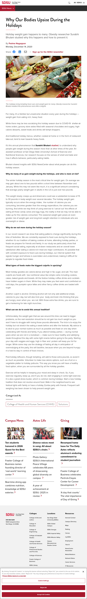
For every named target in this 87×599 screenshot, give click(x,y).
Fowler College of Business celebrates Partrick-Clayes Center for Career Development (71, 478)
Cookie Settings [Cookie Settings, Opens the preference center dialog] (43, 582)
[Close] (83, 572)
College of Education (32, 525)
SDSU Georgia (51, 530)
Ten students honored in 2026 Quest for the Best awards (14, 448)
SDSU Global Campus (51, 525)
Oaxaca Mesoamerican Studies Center (52, 543)
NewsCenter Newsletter (69, 549)
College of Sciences (35, 555)
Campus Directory (70, 522)
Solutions (63, 404)
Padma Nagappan (17, 43)
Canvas (67, 533)
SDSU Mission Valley (53, 537)
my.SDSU (68, 537)
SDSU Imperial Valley (53, 533)
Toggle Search (69, 2)
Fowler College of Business (35, 560)
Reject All (43, 589)
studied (55, 145)
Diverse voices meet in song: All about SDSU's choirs (43, 446)
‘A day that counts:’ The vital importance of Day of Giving (71, 496)
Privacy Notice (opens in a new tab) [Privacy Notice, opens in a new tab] (14, 577)
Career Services (70, 562)
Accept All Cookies (43, 596)
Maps (67, 525)
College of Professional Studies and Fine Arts (35, 549)
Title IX (67, 545)
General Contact (70, 518)
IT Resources (69, 566)
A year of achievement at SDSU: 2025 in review (41, 491)
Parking (67, 529)
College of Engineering (33, 531)
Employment (69, 541)
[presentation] (33, 513)
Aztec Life (39, 420)
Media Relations (70, 554)
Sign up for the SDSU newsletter (48, 51)
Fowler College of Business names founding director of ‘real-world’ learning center (15, 467)
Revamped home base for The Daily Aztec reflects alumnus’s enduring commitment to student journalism (71, 451)
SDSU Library (33, 565)
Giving (65, 420)
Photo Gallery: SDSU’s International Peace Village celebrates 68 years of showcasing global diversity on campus (43, 467)
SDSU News (6, 8)
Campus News (14, 420)
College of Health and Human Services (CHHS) (30, 404)
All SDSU (79, 2)
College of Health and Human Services (35, 542)
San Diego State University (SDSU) (52, 519)
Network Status (70, 558)
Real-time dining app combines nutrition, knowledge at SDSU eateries (15, 487)
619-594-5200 (10, 520)
